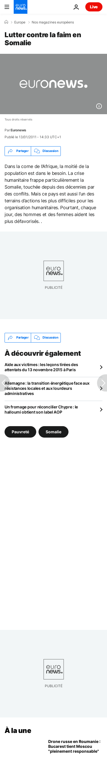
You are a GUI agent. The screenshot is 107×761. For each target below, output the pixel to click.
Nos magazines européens (53, 22)
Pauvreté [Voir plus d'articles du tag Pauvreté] (20, 431)
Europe (19, 22)
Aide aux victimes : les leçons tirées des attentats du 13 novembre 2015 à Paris (41, 367)
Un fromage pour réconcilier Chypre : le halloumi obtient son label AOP (41, 409)
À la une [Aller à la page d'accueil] (18, 730)
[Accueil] (6, 22)
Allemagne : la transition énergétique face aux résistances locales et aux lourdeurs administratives (47, 388)
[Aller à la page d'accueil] (20, 7)
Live (94, 6)
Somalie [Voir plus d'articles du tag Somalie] (53, 431)
